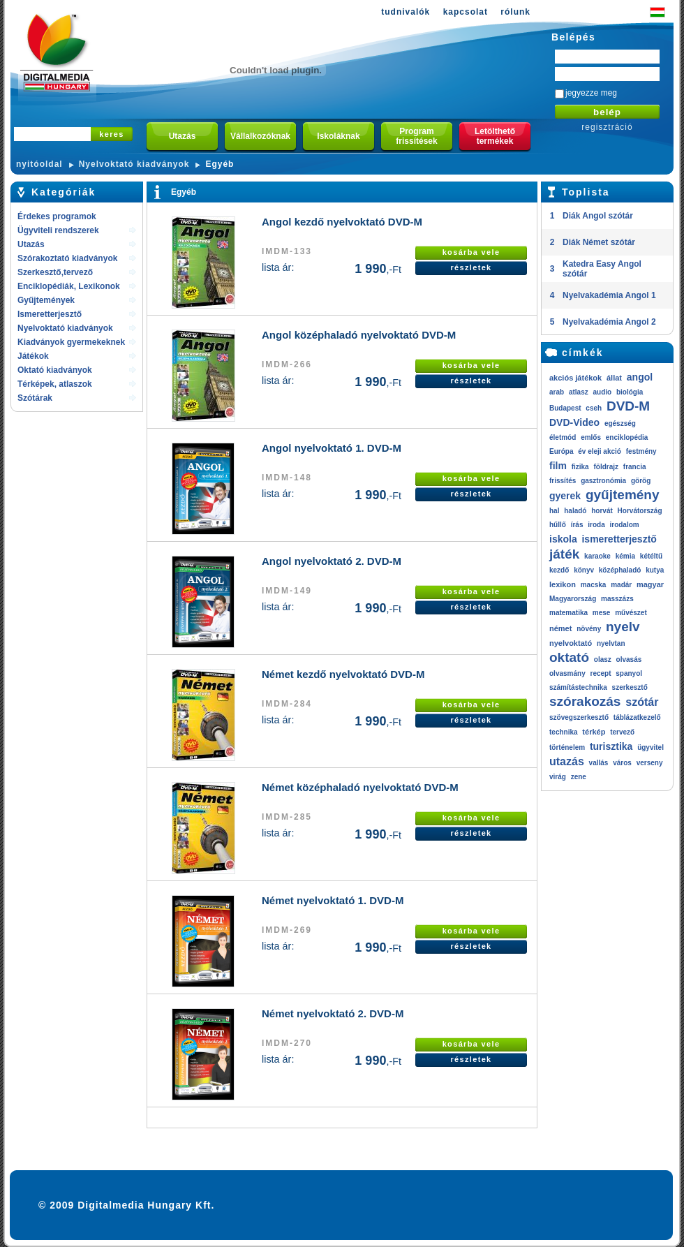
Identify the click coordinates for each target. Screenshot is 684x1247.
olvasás (629, 659)
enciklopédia (627, 437)
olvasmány (567, 673)
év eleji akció (599, 451)
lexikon (562, 584)
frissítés (562, 481)
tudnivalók (405, 12)
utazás (566, 761)
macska (594, 585)
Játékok (33, 356)
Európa (561, 451)
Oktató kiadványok (54, 370)
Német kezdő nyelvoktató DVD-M (343, 674)
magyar (650, 584)
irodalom (624, 525)
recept (600, 673)
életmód (562, 437)
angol (640, 377)
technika (563, 732)
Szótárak (34, 398)
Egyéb (219, 164)
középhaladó (620, 570)
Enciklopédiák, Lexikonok (68, 286)
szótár (641, 702)
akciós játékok (575, 378)
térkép (593, 732)
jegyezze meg (591, 93)
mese (602, 613)
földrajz (605, 467)
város (622, 763)
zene (578, 777)
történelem (567, 747)
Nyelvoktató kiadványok (134, 164)
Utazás (31, 244)
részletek (470, 267)
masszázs (617, 599)
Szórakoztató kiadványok (67, 258)
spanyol (629, 673)
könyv (584, 570)
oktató (569, 657)
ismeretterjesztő (618, 539)
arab (556, 392)
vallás (599, 763)
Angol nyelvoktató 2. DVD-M (331, 561)
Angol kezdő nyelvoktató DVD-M (342, 222)
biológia (629, 392)
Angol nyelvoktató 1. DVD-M (331, 448)
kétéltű (651, 556)
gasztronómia (603, 481)
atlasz (578, 392)
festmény (641, 451)
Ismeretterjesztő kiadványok (49, 315)
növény (589, 629)
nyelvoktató (570, 643)
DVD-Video (574, 422)
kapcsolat (465, 12)
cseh (594, 408)
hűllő (557, 525)
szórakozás (584, 701)
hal (554, 511)
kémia (625, 556)
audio (602, 392)
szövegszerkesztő (579, 717)
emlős (591, 437)
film (558, 465)
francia (634, 467)
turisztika (611, 746)
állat (614, 378)
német (560, 628)
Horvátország (640, 511)
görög (640, 481)
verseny (650, 763)
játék (564, 554)
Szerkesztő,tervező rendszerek (55, 273)
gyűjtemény (623, 494)
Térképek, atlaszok (54, 384)
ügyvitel (650, 747)
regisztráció (606, 127)
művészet (631, 613)
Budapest (565, 408)
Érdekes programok (56, 216)
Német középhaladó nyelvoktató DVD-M (360, 787)
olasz (602, 659)
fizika (580, 467)
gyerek (565, 495)
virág (557, 777)
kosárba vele (471, 252)
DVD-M (628, 406)
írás (577, 525)
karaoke (597, 556)
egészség (620, 423)
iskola (563, 539)
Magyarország (572, 599)
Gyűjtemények (46, 300)
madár (621, 585)
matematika (568, 613)
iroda (596, 525)
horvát (602, 511)
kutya (655, 570)
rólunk (515, 12)
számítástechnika (578, 687)
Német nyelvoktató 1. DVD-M (332, 900)
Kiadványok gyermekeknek (71, 342)
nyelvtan (611, 643)
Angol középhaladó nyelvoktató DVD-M (359, 335)
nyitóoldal (39, 164)
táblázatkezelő (637, 717)
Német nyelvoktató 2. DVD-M (332, 1013)
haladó (575, 511)
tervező (622, 732)
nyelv (623, 626)
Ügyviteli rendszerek (58, 230)
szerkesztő (630, 687)
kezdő (559, 570)
